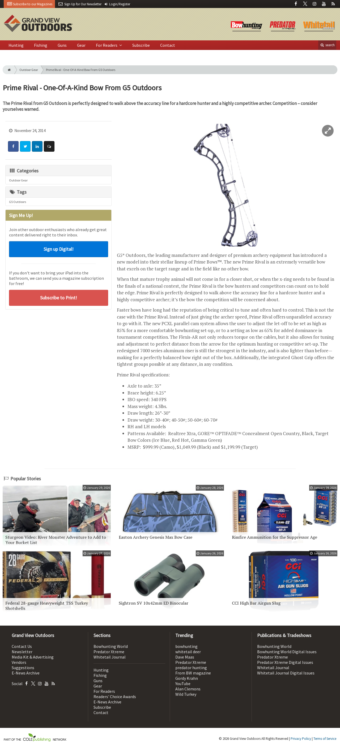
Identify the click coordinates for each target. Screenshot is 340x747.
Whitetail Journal (110, 657)
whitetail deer (188, 651)
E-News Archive (26, 673)
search (327, 45)
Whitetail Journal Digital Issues (285, 673)
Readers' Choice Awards (115, 696)
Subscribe (141, 45)
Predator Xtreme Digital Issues (285, 662)
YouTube (182, 683)
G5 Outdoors (17, 202)
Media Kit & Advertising (33, 657)
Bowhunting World (111, 646)
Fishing (40, 45)
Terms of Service (324, 738)
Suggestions (23, 667)
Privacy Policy (301, 738)
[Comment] (49, 146)
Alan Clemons (188, 688)
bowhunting (186, 646)
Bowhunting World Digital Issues (287, 651)
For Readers (107, 45)
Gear (81, 45)
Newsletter (22, 651)
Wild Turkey (185, 694)
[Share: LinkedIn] (37, 146)
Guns (62, 45)
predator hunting (191, 667)
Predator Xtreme (109, 651)
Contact (167, 45)
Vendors (19, 662)
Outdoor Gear (28, 70)
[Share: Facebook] (13, 146)
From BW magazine (193, 673)
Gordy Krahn (186, 678)
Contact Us (22, 646)
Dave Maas (184, 657)
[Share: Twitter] (25, 146)
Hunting (16, 45)
